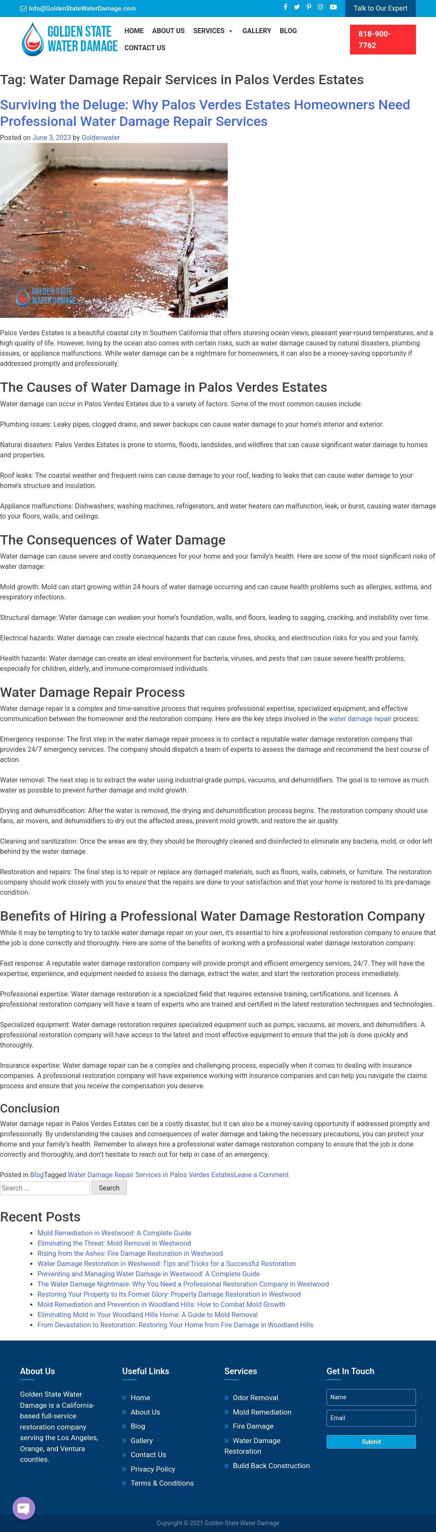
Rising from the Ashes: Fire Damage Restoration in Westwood (130, 1254)
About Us (168, 31)
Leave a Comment (261, 1175)
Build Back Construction (271, 1465)
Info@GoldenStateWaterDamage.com (82, 8)
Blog (37, 1175)
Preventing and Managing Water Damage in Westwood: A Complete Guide (148, 1274)
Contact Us (144, 48)
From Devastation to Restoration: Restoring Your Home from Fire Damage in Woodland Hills (175, 1325)
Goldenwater (100, 138)
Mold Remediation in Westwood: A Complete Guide (114, 1233)
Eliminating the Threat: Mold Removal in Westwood (114, 1243)
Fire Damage (253, 1426)
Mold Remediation (262, 1412)
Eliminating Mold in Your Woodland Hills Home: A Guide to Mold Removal (147, 1315)
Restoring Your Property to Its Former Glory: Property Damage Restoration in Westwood (169, 1294)
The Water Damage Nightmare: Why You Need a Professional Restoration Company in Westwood (183, 1284)
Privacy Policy (153, 1469)
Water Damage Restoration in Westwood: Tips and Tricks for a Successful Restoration (166, 1264)
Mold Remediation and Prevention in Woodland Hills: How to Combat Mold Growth (161, 1305)
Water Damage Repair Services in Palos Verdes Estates (151, 1175)
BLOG (288, 31)
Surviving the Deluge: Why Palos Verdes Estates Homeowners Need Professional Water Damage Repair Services (205, 113)
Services (213, 31)
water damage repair (360, 719)
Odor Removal (255, 1397)
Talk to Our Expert (380, 8)
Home (133, 31)
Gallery (256, 31)
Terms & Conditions (162, 1483)
